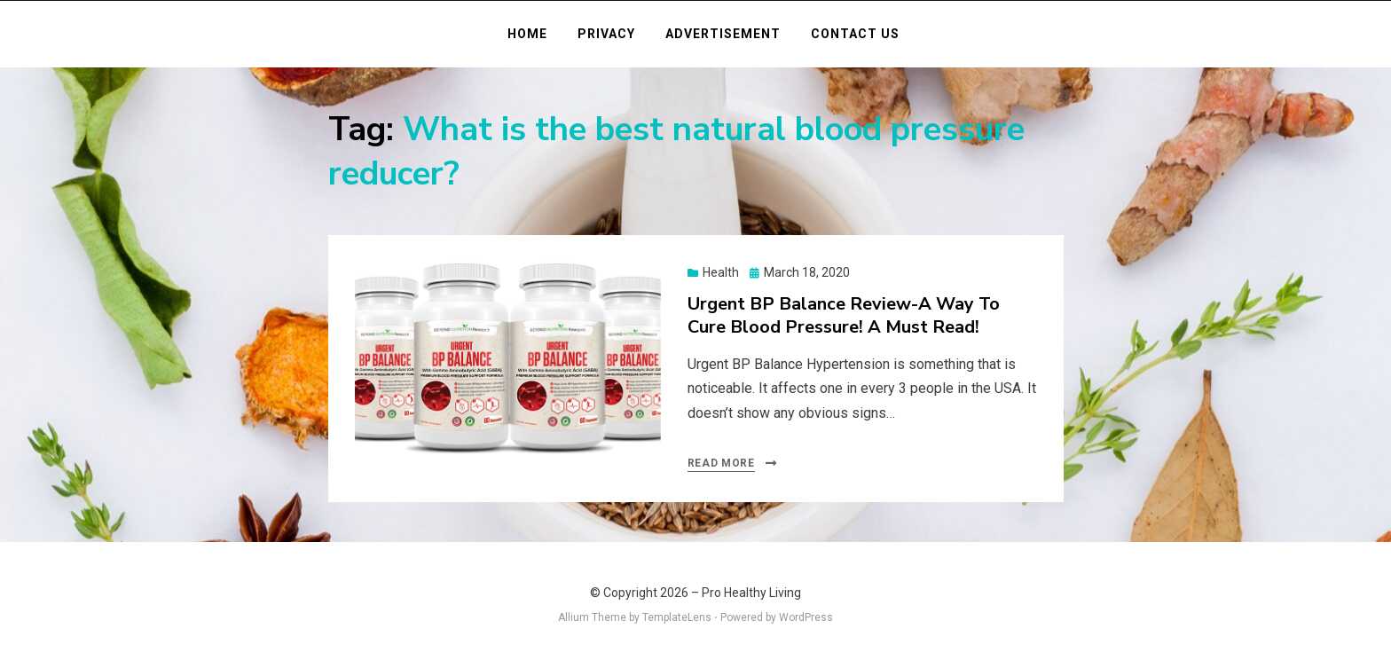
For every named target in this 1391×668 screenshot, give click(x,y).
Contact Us (855, 34)
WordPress (806, 617)
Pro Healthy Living (751, 592)
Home (527, 34)
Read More (721, 463)
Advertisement (723, 34)
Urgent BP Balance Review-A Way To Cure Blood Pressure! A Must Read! (844, 315)
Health (721, 272)
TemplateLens (676, 617)
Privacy (606, 34)
